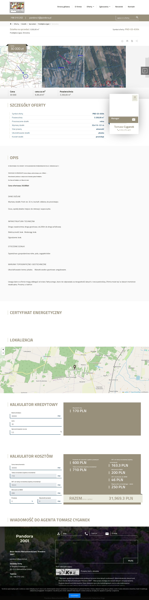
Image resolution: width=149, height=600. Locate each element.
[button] (75, 367)
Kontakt (131, 6)
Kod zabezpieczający (64, 566)
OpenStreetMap (136, 392)
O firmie (78, 6)
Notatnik (119, 6)
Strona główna (63, 6)
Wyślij (130, 560)
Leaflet (125, 392)
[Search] (127, 18)
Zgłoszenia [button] (104, 6)
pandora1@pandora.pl (40, 17)
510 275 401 (124, 130)
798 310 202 (16, 17)
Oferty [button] (90, 6)
